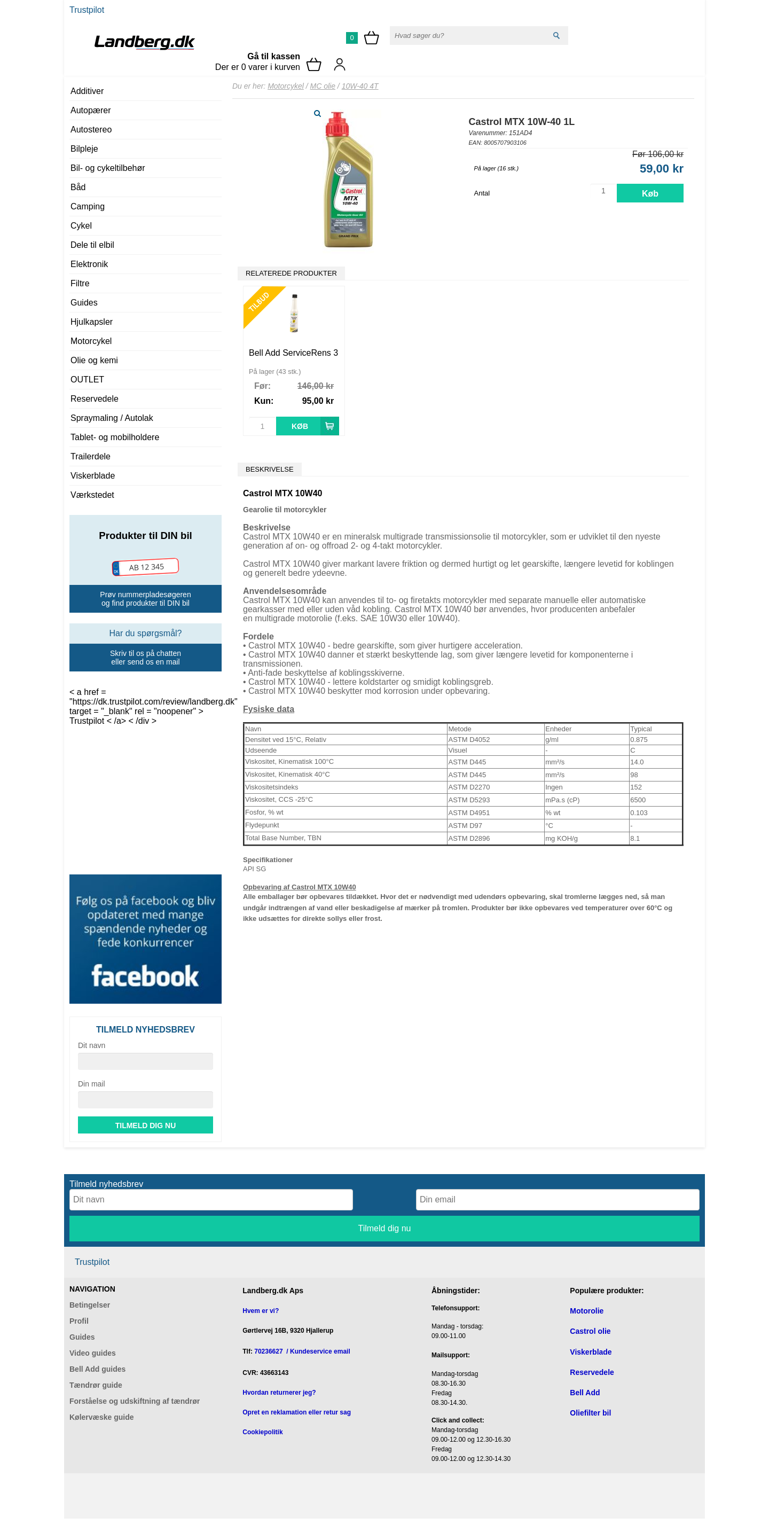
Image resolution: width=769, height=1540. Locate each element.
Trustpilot (86, 9)
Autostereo (91, 129)
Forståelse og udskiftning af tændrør (134, 1401)
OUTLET (87, 379)
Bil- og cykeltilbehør (107, 168)
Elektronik (89, 264)
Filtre (80, 283)
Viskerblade (92, 475)
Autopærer (90, 110)
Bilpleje (84, 148)
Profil (79, 1321)
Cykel (81, 225)
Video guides (92, 1353)
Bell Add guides (97, 1369)
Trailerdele (90, 456)
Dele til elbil (92, 244)
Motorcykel (91, 341)
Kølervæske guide (101, 1417)
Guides (84, 302)
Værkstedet (92, 494)
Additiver (87, 91)
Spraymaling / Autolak (111, 418)
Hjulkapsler (91, 321)
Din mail (91, 1084)
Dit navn (91, 1045)
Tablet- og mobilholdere (114, 437)
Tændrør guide (95, 1385)
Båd (77, 187)
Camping (87, 206)
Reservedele (94, 398)
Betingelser (89, 1305)
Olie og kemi (94, 360)
